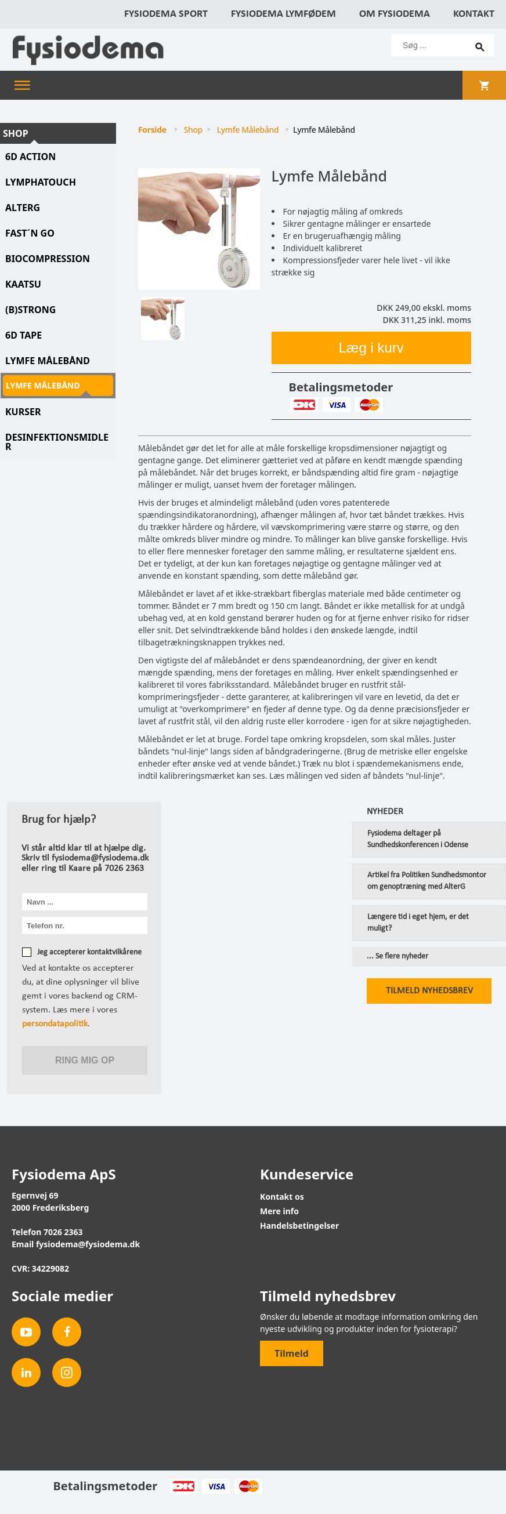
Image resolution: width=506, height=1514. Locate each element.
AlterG (22, 207)
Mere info (279, 1211)
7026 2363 (63, 1231)
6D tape (23, 335)
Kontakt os (282, 1196)
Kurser (23, 411)
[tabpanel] (199, 229)
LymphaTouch (40, 182)
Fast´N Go (30, 233)
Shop (15, 133)
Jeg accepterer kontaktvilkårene (89, 952)
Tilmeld (291, 1353)
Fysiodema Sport (166, 14)
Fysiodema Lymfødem (283, 14)
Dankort (304, 404)
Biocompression (47, 258)
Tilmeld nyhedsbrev (429, 991)
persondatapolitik (55, 1024)
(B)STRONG (30, 309)
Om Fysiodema (394, 14)
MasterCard (369, 404)
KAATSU (23, 284)
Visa (336, 404)
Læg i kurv (371, 347)
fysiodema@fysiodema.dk (88, 1244)
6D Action (30, 156)
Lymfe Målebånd (47, 360)
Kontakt (473, 14)
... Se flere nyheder (397, 957)
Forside (152, 129)
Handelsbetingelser (299, 1225)
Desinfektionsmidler (57, 442)
